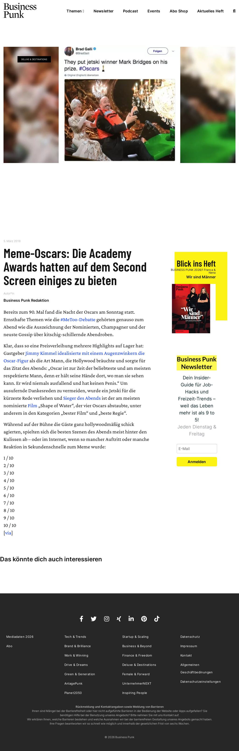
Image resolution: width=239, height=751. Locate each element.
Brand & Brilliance (77, 646)
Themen (75, 11)
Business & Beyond (137, 646)
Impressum (188, 646)
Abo (9, 646)
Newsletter (104, 11)
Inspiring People (134, 693)
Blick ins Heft (196, 263)
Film (32, 405)
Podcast (130, 11)
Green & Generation (79, 674)
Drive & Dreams (76, 665)
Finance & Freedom (137, 655)
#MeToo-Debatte (77, 319)
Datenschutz (190, 637)
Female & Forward (136, 674)
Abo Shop (179, 11)
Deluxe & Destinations (34, 59)
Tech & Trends (75, 637)
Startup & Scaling (135, 637)
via (8, 533)
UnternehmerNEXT (136, 683)
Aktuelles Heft (210, 11)
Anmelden (197, 461)
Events (154, 11)
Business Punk (20, 10)
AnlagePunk (73, 683)
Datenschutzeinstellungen (200, 681)
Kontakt (186, 655)
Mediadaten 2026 (19, 637)
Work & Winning (76, 655)
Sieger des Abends (82, 398)
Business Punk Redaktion (26, 300)
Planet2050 (73, 693)
